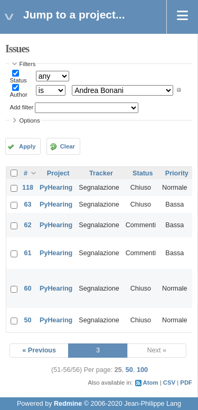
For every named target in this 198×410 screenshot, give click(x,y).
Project (58, 173)
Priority (176, 173)
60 (28, 288)
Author (18, 94)
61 (28, 253)
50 (28, 320)
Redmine (68, 403)
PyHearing (56, 187)
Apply (27, 146)
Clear (67, 146)
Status (18, 80)
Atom (150, 382)
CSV (169, 382)
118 (27, 187)
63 (28, 204)
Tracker (101, 173)
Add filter (22, 107)
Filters (28, 64)
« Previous (39, 350)
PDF (186, 382)
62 (28, 225)
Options (30, 120)
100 (142, 370)
